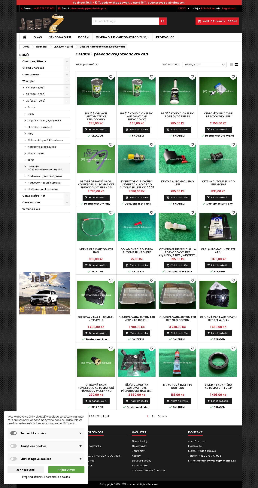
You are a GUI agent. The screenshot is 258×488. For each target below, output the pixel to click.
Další (163, 416)
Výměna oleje (31, 209)
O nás (38, 37)
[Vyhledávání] (129, 21)
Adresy (136, 456)
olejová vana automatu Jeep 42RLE (96, 318)
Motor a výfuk (36, 153)
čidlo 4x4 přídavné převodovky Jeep (218, 115)
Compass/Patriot (33, 196)
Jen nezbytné (25, 470)
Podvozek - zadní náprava (44, 182)
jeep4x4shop (164, 37)
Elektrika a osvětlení (40, 127)
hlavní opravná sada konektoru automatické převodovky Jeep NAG (96, 184)
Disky (31, 114)
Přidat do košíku (96, 129)
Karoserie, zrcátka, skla (42, 147)
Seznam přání (140, 465)
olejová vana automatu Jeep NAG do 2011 (136, 318)
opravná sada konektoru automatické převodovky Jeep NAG (96, 388)
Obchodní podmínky (88, 446)
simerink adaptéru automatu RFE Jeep (218, 386)
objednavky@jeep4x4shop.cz (88, 8)
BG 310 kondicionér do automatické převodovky (136, 116)
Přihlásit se (207, 8)
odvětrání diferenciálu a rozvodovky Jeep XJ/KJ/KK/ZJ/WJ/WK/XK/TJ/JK (180, 252)
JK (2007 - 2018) (35, 101)
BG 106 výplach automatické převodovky (96, 116)
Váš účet (139, 432)
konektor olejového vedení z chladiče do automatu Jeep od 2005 (137, 184)
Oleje (31, 160)
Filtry (30, 133)
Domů (24, 55)
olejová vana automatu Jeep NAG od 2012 (177, 318)
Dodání (83, 37)
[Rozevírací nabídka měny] (184, 8)
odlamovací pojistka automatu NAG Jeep (136, 250)
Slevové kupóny (141, 460)
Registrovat (229, 8)
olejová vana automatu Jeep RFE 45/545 (218, 318)
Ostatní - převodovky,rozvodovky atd (45, 168)
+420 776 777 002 (43, 8)
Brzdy (31, 107)
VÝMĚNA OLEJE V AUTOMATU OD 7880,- (122, 37)
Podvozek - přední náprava (45, 176)
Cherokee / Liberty (34, 61)
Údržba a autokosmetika (43, 189)
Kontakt (195, 432)
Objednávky (139, 446)
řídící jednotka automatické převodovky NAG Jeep (136, 388)
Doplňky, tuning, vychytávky (44, 120)
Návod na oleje (60, 37)
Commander (30, 74)
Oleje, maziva (31, 202)
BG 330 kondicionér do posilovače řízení (177, 115)
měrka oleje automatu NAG (96, 250)
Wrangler (28, 81)
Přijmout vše (66, 470)
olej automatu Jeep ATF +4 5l (218, 250)
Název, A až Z (205, 65)
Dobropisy (138, 451)
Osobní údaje (140, 441)
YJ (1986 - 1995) (35, 87)
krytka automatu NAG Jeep (177, 183)
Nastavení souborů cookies (148, 470)
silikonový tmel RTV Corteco (177, 386)
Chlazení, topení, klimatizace (45, 140)
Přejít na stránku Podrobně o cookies (46, 477)
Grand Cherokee (33, 68)
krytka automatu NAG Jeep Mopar (218, 183)
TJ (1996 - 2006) (35, 94)
